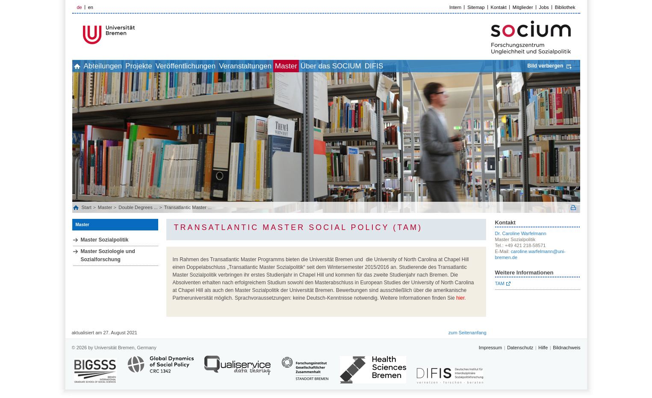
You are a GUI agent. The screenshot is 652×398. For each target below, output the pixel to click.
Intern (455, 7)
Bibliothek (565, 7)
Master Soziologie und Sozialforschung (108, 255)
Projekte (162, 66)
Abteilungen (117, 66)
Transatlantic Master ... (188, 207)
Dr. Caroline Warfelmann (520, 233)
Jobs (544, 7)
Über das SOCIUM (392, 66)
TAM (499, 283)
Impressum (490, 347)
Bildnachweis (566, 347)
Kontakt (499, 7)
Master (338, 66)
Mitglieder (523, 7)
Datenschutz (520, 347)
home (81, 66)
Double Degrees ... (138, 207)
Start (87, 207)
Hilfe (543, 347)
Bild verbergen (545, 66)
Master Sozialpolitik (105, 240)
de (79, 7)
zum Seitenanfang (467, 332)
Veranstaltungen (287, 66)
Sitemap (475, 7)
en (90, 7)
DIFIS (444, 66)
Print (573, 207)
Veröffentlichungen (219, 66)
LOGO (138, 34)
